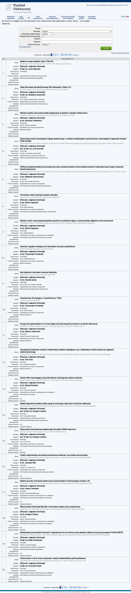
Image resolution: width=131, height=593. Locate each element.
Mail (126, 5)
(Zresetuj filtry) (25, 47)
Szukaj (106, 48)
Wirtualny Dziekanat (95, 5)
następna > (75, 55)
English (123, 17)
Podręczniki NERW (117, 5)
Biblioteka (106, 5)
